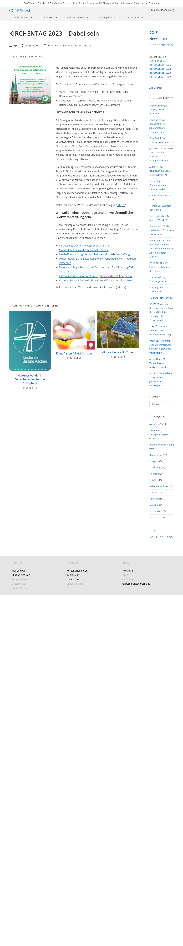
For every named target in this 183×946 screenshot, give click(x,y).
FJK (15, 45)
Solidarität (154, 511)
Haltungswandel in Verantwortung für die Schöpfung (30, 379)
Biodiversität (155, 454)
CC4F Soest (19, 10)
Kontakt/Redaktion (77, 570)
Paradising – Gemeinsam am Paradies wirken (157, 185)
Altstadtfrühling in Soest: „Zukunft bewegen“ (158, 109)
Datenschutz (74, 579)
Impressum (73, 575)
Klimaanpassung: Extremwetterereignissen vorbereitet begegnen (95, 276)
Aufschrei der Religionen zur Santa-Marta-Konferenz (160, 170)
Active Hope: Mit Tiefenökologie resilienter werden (158, 363)
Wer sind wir (19, 570)
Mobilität (154, 505)
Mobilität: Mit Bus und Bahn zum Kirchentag (84, 250)
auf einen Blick (157, 60)
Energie (153, 461)
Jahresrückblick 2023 (160, 72)
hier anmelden (161, 44)
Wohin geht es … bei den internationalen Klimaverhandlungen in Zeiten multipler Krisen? (161, 248)
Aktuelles (53, 45)
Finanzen (154, 473)
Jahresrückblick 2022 (160, 76)
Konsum (153, 492)
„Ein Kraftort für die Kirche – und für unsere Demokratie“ (161, 230)
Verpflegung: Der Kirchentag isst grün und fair (84, 245)
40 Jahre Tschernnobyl (161, 297)
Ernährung (154, 467)
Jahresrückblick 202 (159, 64)
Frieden (153, 479)
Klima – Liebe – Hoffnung (117, 352)
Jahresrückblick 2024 (160, 68)
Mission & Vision (21, 575)
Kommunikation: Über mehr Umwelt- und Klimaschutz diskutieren (96, 280)
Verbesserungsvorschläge (135, 583)
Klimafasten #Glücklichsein (74, 353)
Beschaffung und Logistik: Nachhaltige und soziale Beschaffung (94, 254)
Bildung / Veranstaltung (77, 45)
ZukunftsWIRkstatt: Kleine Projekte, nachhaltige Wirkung (160, 330)
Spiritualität (155, 517)
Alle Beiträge (155, 87)
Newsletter (127, 570)
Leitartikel (154, 498)
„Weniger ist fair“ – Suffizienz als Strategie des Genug (161, 266)
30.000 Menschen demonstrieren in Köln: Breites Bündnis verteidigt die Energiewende (161, 312)
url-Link (121, 205)
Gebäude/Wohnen (159, 486)
